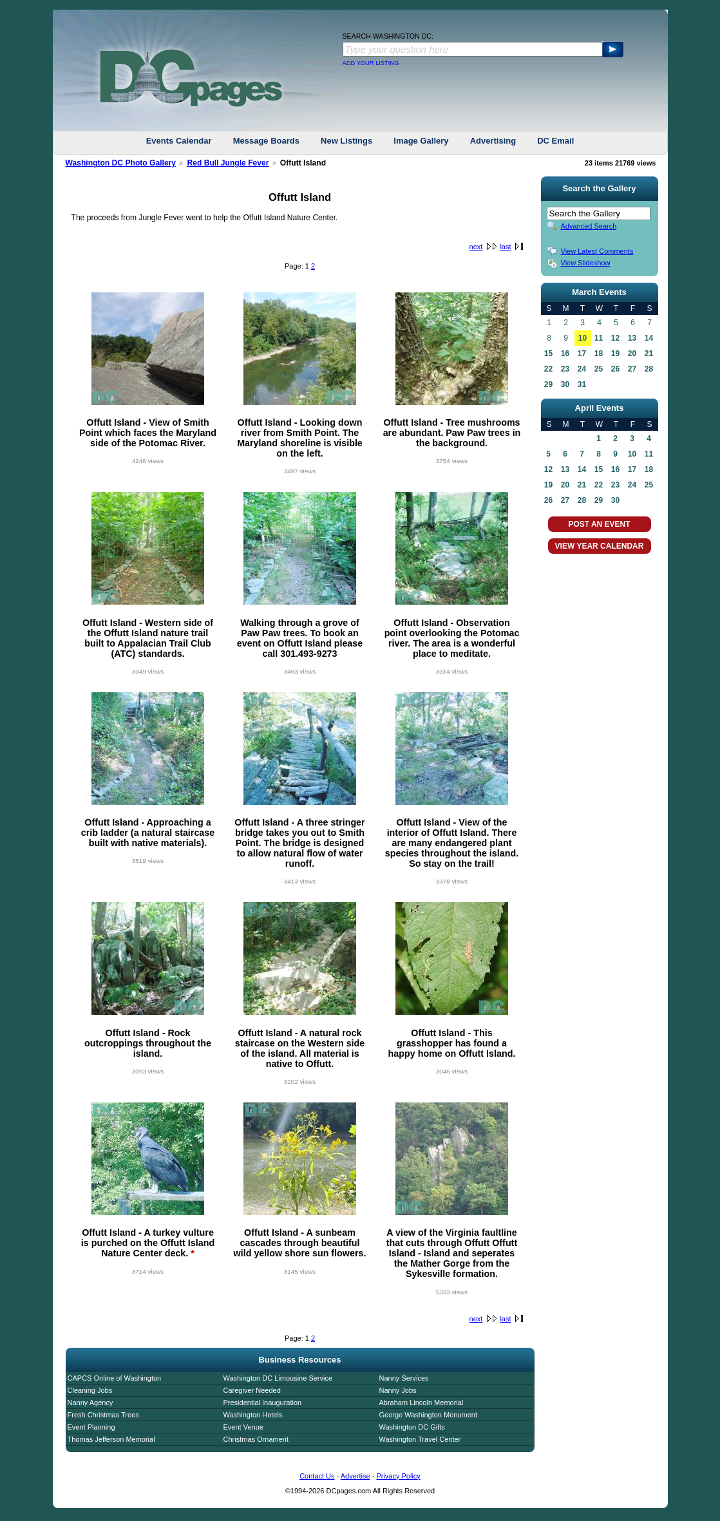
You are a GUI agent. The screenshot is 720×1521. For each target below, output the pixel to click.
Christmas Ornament (256, 1439)
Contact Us (316, 1476)
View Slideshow (586, 263)
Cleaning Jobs (90, 1390)
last (505, 246)
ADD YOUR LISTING (371, 63)
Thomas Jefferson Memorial (111, 1439)
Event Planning (91, 1427)
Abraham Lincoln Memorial (421, 1402)
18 (598, 353)
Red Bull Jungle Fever (228, 162)
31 (582, 384)
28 (649, 368)
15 (548, 353)
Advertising (493, 141)
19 (615, 353)
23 (565, 368)
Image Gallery (420, 141)
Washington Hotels (253, 1415)
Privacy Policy (398, 1476)
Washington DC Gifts (412, 1427)
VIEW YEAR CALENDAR (599, 546)
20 (632, 353)
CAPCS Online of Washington (115, 1378)
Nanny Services (404, 1378)
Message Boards (266, 141)
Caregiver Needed (252, 1390)
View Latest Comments (597, 251)
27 (632, 368)
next (476, 246)
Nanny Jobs (398, 1390)
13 (632, 338)
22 (548, 368)
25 (598, 368)
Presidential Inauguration (262, 1402)
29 (548, 384)
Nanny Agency (90, 1402)
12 (615, 338)
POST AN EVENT (599, 524)
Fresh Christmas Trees (103, 1415)
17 (582, 353)
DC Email (555, 141)
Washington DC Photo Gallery (121, 162)
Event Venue (243, 1427)
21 (649, 353)
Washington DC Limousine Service (278, 1378)
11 (598, 338)
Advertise (355, 1476)
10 (582, 338)
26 (615, 368)
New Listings (346, 141)
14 (649, 338)
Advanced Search (589, 226)
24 (582, 368)
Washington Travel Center (420, 1439)
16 (565, 353)
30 (565, 384)
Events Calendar (179, 141)
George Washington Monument (428, 1415)
